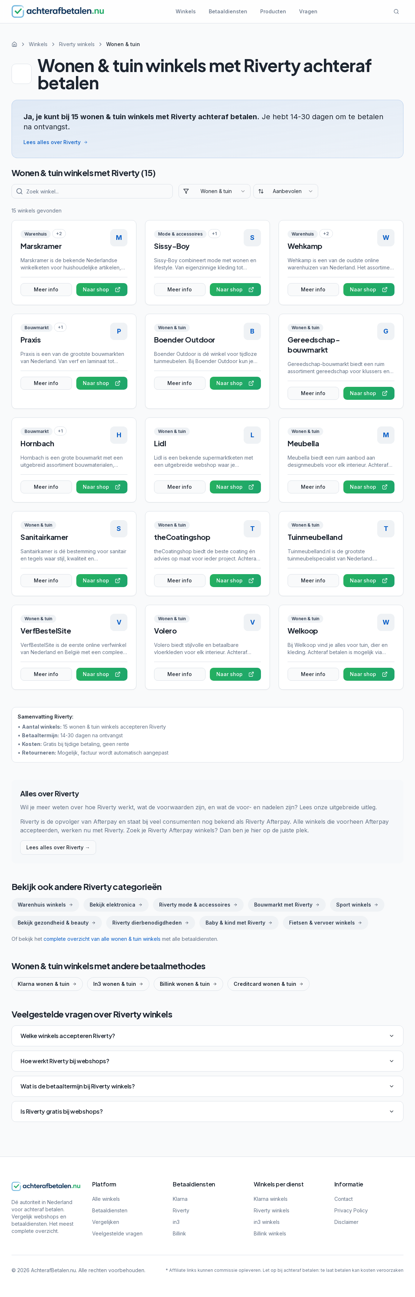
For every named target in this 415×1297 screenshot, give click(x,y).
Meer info (46, 289)
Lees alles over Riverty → (58, 847)
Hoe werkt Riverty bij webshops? (207, 1061)
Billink (179, 1233)
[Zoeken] (396, 11)
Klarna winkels (271, 1199)
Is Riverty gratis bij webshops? (207, 1111)
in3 (176, 1222)
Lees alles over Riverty (55, 142)
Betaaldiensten (228, 11)
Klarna (180, 1199)
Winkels (186, 11)
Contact (343, 1199)
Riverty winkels (77, 44)
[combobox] (215, 191)
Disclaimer (346, 1222)
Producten (273, 11)
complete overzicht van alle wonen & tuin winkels (102, 939)
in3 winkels (267, 1222)
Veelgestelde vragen (117, 1233)
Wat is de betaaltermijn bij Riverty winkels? (207, 1086)
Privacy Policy (351, 1210)
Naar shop (102, 289)
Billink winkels (270, 1233)
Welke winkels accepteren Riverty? (207, 1035)
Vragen (308, 11)
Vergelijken (105, 1222)
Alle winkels (106, 1199)
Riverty (181, 1210)
